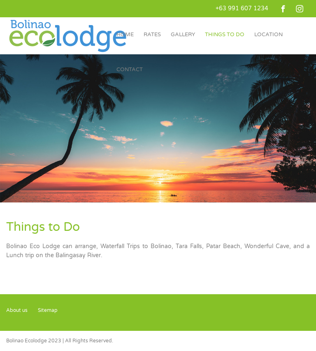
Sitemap (48, 310)
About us (17, 310)
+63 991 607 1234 (242, 8)
